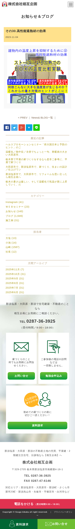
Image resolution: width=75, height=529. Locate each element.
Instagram (12, 202)
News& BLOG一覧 (42, 117)
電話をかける (37, 504)
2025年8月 (12, 283)
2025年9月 (12, 278)
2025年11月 (13, 269)
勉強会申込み (54, 375)
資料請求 (37, 425)
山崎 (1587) (13, 247)
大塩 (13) (11, 238)
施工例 (9, 220)
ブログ (9, 216)
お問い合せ (21, 375)
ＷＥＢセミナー (15, 206)
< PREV (22, 117)
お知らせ (11, 211)
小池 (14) (11, 242)
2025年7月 (12, 287)
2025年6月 (12, 292)
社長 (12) (11, 251)
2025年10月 (13, 274)
